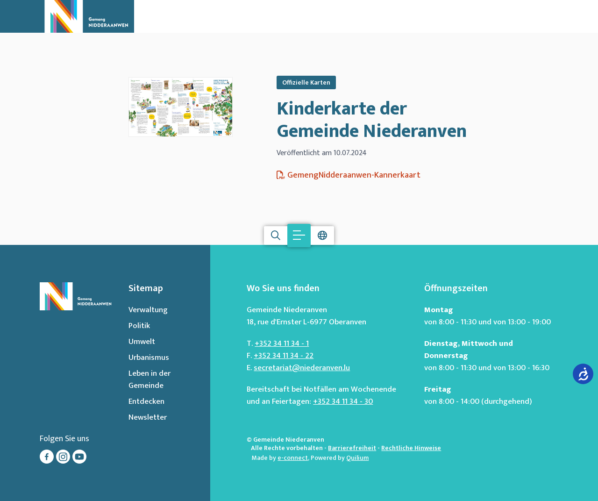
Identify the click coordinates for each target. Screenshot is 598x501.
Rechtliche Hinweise (411, 448)
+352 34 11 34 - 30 (343, 401)
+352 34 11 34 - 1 (282, 343)
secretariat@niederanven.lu (302, 367)
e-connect (293, 457)
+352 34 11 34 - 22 (283, 355)
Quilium (357, 457)
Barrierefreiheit (352, 448)
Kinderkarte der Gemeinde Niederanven (372, 120)
